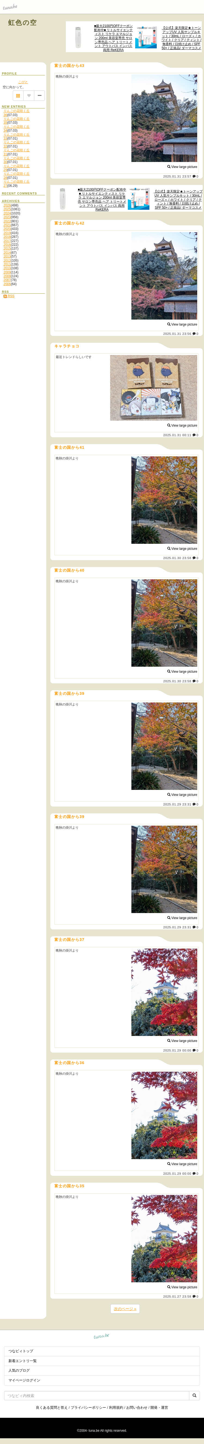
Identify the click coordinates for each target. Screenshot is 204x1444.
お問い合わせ (136, 1407)
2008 (7, 276)
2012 (7, 260)
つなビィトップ (20, 1351)
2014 (7, 253)
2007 (7, 280)
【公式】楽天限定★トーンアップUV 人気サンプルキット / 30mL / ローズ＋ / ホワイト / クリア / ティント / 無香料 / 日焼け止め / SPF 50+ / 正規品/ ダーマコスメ (182, 38)
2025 (7, 209)
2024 (7, 213)
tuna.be (101, 1337)
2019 (7, 233)
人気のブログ (19, 1370)
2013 (7, 256)
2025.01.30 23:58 (177, 558)
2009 (7, 272)
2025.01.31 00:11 (177, 435)
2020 (7, 229)
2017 (7, 241)
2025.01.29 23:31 (177, 804)
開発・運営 (159, 1407)
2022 (7, 221)
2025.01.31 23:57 (177, 176)
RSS (9, 296)
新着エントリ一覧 (22, 1361)
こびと (23, 82)
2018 (7, 237)
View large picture (182, 167)
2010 (7, 268)
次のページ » (125, 1309)
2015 (7, 248)
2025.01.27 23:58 (177, 1296)
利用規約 (116, 1407)
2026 (7, 205)
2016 (7, 245)
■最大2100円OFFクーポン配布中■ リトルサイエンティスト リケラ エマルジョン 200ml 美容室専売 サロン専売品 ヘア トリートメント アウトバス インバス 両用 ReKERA (113, 38)
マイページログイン (24, 1380)
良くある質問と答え (52, 1407)
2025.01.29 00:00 (177, 1050)
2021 (7, 225)
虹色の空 (22, 22)
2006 (7, 284)
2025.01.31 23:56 (177, 333)
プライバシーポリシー (88, 1407)
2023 (7, 217)
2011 (7, 264)
